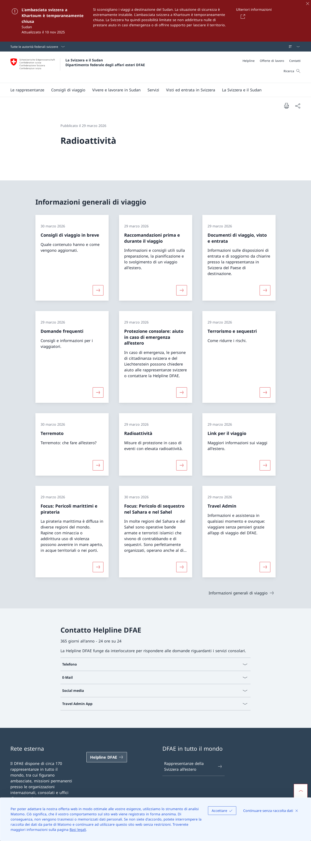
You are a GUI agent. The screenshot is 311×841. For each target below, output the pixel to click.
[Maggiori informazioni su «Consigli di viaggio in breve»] (98, 290)
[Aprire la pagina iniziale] (77, 67)
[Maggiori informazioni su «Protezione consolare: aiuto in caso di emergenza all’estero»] (181, 392)
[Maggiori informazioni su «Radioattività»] (181, 465)
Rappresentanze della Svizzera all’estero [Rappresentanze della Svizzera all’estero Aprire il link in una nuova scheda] (193, 766)
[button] (27, 90)
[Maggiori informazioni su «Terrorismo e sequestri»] (265, 392)
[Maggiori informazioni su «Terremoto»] (98, 465)
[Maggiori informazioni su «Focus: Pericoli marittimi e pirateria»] (98, 567)
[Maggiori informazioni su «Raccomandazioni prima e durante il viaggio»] (181, 290)
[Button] (242, 16)
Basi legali (78, 829)
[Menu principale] (152, 90)
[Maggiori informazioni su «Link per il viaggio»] (265, 465)
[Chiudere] (307, 3)
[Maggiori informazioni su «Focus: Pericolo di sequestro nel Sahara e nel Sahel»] (181, 567)
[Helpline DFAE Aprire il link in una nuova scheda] (106, 757)
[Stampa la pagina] (286, 105)
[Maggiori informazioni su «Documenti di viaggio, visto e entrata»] (265, 290)
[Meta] (271, 60)
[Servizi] (153, 90)
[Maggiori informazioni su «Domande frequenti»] (98, 392)
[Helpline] (248, 60)
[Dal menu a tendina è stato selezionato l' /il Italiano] (293, 47)
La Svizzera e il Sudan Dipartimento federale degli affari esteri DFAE (105, 62)
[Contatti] (295, 60)
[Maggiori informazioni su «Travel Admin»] (265, 567)
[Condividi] (297, 105)
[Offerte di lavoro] (272, 60)
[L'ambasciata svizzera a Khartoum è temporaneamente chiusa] (155, 21)
